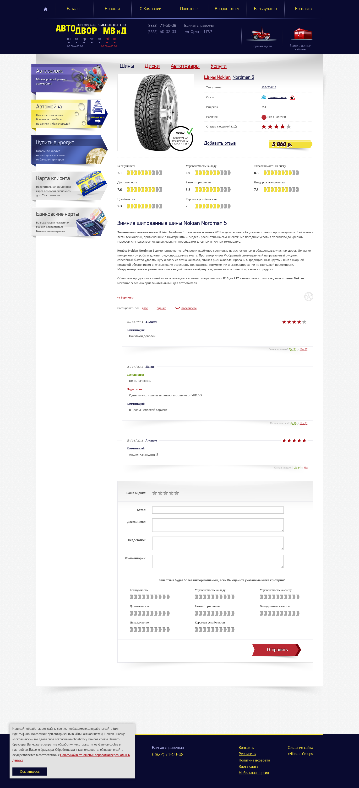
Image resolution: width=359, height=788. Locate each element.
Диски (152, 66)
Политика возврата (254, 760)
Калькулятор (265, 9)
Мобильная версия (254, 773)
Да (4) (298, 467)
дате (145, 308)
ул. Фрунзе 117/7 (198, 32)
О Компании (150, 9)
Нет (306, 467)
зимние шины (277, 97)
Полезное (189, 9)
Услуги (219, 66)
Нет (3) (304, 423)
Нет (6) (304, 349)
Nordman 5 (243, 77)
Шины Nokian (217, 77)
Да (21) (293, 349)
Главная (45, 9)
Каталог (74, 9)
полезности (188, 308)
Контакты (303, 9)
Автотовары (185, 66)
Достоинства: (136, 522)
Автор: (141, 510)
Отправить (277, 649)
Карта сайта (248, 767)
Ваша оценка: (136, 493)
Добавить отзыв (220, 143)
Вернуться (127, 297)
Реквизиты (247, 754)
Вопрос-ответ (227, 9)
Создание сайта (300, 748)
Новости (112, 9)
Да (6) (294, 423)
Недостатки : (137, 540)
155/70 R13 (268, 87)
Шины (127, 66)
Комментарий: (135, 558)
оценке (161, 308)
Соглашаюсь (29, 771)
